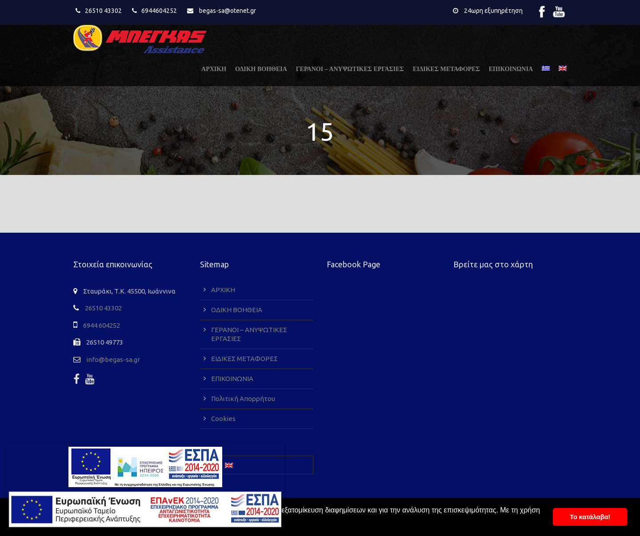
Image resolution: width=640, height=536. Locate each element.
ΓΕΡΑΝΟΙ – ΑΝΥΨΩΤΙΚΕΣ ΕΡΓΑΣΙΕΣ (350, 69)
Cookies (223, 418)
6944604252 (159, 10)
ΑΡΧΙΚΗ (213, 69)
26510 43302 (103, 10)
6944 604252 (101, 325)
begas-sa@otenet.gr (227, 10)
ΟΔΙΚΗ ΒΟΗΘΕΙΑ (261, 69)
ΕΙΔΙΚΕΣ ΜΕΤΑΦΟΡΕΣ (446, 69)
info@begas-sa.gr (113, 359)
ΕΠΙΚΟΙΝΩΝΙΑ (511, 69)
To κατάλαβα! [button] (590, 516)
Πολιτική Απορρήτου (243, 398)
